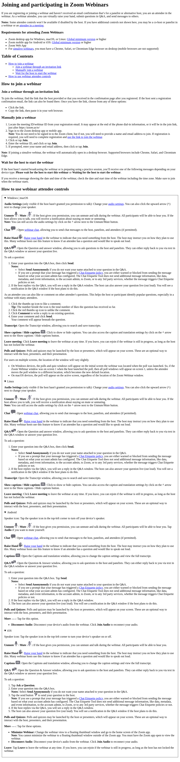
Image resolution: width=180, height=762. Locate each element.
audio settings (116, 203)
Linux (10, 381)
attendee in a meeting (31, 25)
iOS (9, 630)
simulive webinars (23, 48)
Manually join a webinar (29, 69)
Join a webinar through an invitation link (38, 66)
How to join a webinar (21, 63)
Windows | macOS (17, 197)
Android (12, 512)
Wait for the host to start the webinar (36, 73)
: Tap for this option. (90, 568)
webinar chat (31, 229)
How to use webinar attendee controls (29, 76)
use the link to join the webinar (84, 137)
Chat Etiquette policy (91, 272)
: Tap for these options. (90, 690)
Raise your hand (33, 237)
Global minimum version (81, 39)
